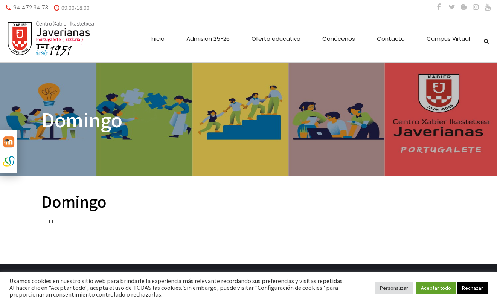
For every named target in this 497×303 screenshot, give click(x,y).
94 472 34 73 (30, 7)
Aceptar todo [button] (436, 287)
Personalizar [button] (394, 287)
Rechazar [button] (472, 287)
